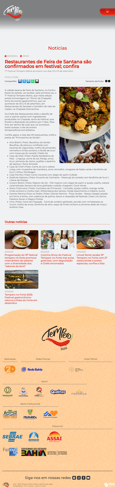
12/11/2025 (9, 291)
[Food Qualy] (39, 396)
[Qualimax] (58, 396)
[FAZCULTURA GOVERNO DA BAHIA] (35, 456)
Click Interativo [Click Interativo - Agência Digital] (35, 486)
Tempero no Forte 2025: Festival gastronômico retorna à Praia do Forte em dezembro (21, 298)
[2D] (10, 374)
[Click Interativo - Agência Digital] (109, 486)
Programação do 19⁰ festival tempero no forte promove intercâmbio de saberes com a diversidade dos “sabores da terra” (21, 261)
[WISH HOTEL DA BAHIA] (76, 374)
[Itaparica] (30, 419)
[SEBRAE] (12, 441)
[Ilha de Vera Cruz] (10, 419)
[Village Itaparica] (79, 394)
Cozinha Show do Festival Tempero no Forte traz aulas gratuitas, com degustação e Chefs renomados (57, 259)
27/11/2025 (81, 252)
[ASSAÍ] (54, 441)
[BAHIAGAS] (33, 441)
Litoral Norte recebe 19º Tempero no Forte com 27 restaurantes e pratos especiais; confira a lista (92, 259)
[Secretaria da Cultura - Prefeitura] (50, 419)
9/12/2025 (9, 252)
